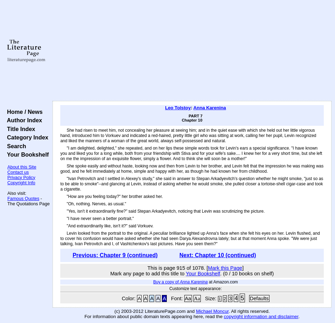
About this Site (21, 167)
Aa (188, 298)
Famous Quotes (23, 198)
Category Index (26, 137)
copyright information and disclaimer (261, 316)
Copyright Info (21, 182)
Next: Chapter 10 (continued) (217, 255)
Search (15, 146)
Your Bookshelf (26, 154)
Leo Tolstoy (178, 107)
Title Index (19, 129)
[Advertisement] (192, 51)
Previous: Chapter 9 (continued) (115, 255)
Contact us (18, 172)
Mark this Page (225, 268)
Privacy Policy (21, 177)
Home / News (23, 112)
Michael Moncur (212, 311)
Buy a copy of (180, 282)
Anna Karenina (209, 107)
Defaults (259, 298)
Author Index (23, 120)
